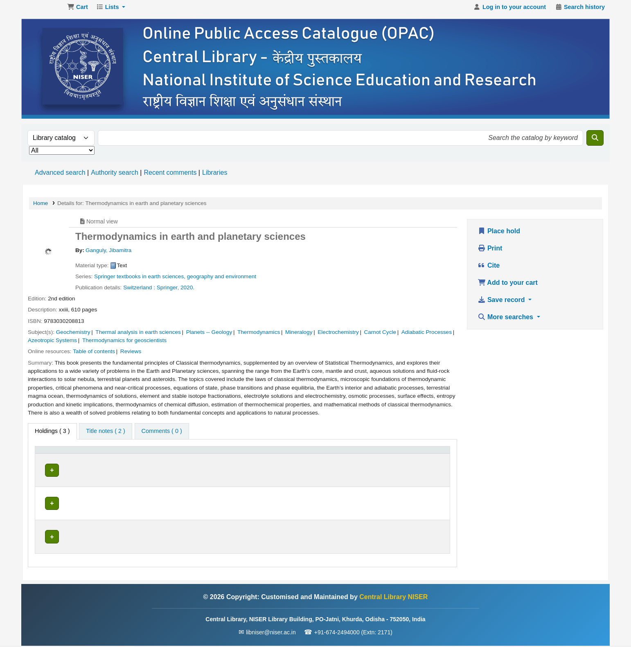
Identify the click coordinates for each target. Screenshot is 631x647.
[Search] (595, 142)
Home (40, 207)
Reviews (130, 355)
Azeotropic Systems (52, 344)
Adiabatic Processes (426, 336)
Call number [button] (223, 458)
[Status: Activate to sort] (354, 458)
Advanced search (60, 176)
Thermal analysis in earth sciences (138, 336)
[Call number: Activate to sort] (263, 458)
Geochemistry (73, 336)
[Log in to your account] (509, 11)
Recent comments (170, 176)
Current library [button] (129, 458)
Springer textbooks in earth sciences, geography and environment (175, 280)
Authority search (114, 176)
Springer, (168, 292)
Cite (489, 269)
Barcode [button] (398, 458)
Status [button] (338, 458)
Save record (502, 303)
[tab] (105, 435)
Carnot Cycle (380, 336)
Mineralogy (299, 336)
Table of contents (94, 355)
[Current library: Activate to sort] (154, 458)
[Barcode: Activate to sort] (416, 458)
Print (490, 252)
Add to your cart (508, 286)
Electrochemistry (338, 336)
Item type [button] (51, 458)
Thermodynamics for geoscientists (124, 344)
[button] (77, 11)
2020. (187, 292)
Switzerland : (139, 292)
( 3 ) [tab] (52, 435)
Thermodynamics (258, 336)
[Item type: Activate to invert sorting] (70, 458)
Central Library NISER (43, 11)
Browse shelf (252, 474)
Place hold (499, 235)
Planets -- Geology (209, 336)
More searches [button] (506, 321)
